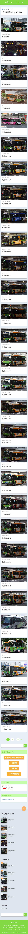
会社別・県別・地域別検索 (14, 757)
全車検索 (14, 768)
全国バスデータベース (14, 2)
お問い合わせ (21, 927)
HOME (14, 922)
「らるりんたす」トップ (14, 929)
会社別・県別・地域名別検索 (11, 925)
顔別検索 (14, 763)
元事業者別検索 (14, 774)
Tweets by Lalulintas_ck (8, 799)
